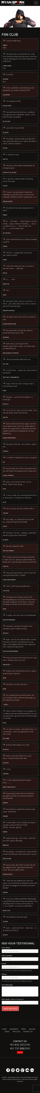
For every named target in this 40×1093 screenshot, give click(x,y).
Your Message (7, 985)
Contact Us (28, 1031)
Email (4, 963)
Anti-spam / (13, 999)
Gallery (32, 1029)
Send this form (10, 1008)
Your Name (6, 948)
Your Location (7, 956)
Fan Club (16, 1031)
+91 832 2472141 (20, 1044)
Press (23, 1029)
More (20, 1052)
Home (4, 1029)
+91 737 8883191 (20, 1048)
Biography (14, 1029)
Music (7, 1031)
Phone (4, 974)
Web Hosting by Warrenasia (11, 1079)
